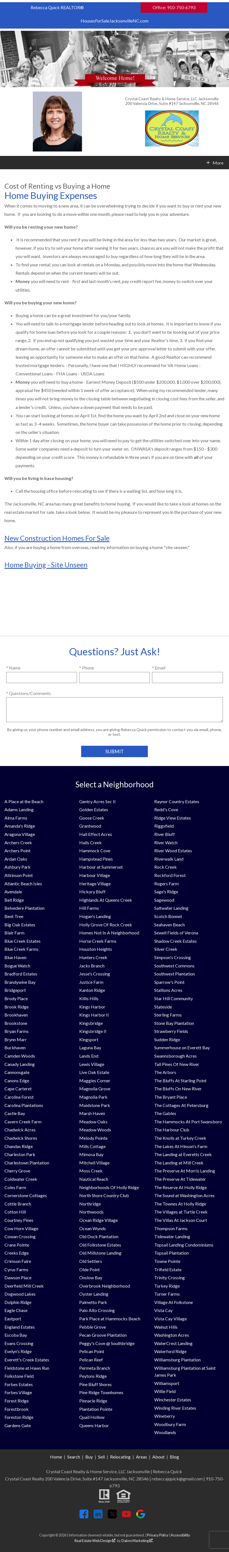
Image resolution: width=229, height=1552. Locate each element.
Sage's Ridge (166, 891)
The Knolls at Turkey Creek (180, 1138)
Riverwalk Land (168, 858)
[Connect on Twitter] (112, 1516)
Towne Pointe (167, 1261)
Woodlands (165, 1432)
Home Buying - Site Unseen (46, 564)
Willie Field (165, 1391)
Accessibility (180, 1535)
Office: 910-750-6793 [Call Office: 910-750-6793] (174, 7)
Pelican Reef (91, 1359)
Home (56, 1456)
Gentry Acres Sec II (97, 801)
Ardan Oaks (15, 858)
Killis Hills (88, 998)
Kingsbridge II (92, 1031)
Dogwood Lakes (20, 1293)
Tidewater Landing (172, 1236)
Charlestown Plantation (26, 1162)
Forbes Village (18, 1392)
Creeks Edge (16, 1252)
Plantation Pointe (95, 1409)
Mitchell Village (94, 1162)
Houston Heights (95, 949)
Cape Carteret (18, 1088)
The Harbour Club (171, 1129)
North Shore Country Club (104, 1195)
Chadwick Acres (20, 1129)
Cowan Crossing (20, 1236)
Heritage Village (95, 883)
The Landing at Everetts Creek (183, 1154)
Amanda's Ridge (19, 825)
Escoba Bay (15, 1335)
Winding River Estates (175, 1408)
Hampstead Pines (96, 858)
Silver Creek (165, 949)
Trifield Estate (167, 1269)
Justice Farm (91, 982)
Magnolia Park (93, 1096)
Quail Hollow (91, 1417)
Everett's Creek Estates (26, 1359)
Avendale (13, 891)
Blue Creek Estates (22, 941)
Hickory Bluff (92, 891)
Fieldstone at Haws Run (26, 1368)
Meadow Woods (95, 1129)
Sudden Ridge (167, 1039)
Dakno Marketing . (137, 1540)
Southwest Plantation (174, 973)
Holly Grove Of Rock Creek (105, 924)
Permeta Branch (94, 1368)
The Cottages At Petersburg (181, 1105)
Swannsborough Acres (175, 1055)
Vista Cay (163, 1310)
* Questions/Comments (28, 693)
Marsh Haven (92, 1113)
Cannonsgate (16, 1072)
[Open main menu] (6, 162)
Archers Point (17, 850)
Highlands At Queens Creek (105, 900)
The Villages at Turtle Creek (181, 1211)
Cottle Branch (17, 1203)
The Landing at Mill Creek (178, 1162)
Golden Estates (93, 809)
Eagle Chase (16, 1310)
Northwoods (91, 1211)
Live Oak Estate (94, 1072)
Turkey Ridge (167, 1285)
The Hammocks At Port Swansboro (188, 1121)
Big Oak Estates (19, 924)
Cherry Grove (17, 1170)
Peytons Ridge (93, 1376)
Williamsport (166, 1383)
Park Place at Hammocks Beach (109, 1318)
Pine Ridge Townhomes (101, 1392)
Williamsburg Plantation (177, 1359)
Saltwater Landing (171, 908)
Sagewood (164, 900)
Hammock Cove (94, 850)
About (158, 1456)
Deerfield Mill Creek (24, 1285)
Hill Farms (89, 908)
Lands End (88, 1055)
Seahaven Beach (169, 924)
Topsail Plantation (171, 1252)
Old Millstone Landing (100, 1252)
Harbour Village (94, 875)
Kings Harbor (92, 1006)
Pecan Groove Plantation (103, 1335)
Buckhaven (15, 1047)
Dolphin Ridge (17, 1302)
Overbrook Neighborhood (104, 1285)
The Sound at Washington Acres (184, 1195)
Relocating (120, 1456)
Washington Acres (171, 1335)
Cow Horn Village (21, 1228)
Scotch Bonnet (168, 916)
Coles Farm (15, 1187)
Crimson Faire (17, 1261)
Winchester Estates (172, 1399)
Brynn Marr (15, 1039)
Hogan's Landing (95, 916)
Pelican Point (91, 1351)
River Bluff (164, 834)
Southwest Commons (174, 965)
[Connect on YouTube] (126, 1516)
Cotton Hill (15, 1211)
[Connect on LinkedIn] (98, 1516)
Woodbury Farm (170, 1424)
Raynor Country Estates (176, 801)
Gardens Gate (17, 1425)
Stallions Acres (168, 990)
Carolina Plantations (23, 1105)
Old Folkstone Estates (100, 1244)
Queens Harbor (94, 1425)
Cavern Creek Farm (22, 1121)
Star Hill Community (173, 998)
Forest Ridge (16, 1400)
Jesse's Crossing (94, 973)
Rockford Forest (170, 875)
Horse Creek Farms (97, 941)
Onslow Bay (90, 1277)
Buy (89, 1456)
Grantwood (90, 825)
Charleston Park (19, 1154)
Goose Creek (91, 817)
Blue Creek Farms (21, 949)
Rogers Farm (166, 883)
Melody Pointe (93, 1138)
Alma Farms (15, 817)
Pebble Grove (92, 1326)
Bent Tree (13, 916)
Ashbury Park (17, 866)
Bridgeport (15, 990)
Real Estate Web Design (94, 1540)
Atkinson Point (18, 875)
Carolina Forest (19, 1096)
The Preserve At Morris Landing (184, 1170)
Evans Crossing (18, 1343)
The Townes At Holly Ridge (180, 1203)
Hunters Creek (93, 957)
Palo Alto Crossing (97, 1310)
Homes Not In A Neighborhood (109, 932)
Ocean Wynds (92, 1228)
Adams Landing (19, 809)
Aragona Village (19, 834)
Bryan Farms (16, 1031)
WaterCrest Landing (173, 1343)
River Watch (166, 842)
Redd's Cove (166, 809)
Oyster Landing (93, 1293)
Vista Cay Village (170, 1318)
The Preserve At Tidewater (180, 1179)
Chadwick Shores (20, 1138)
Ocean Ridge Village (98, 1220)
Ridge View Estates (172, 817)
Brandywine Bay (20, 982)
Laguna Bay (90, 1047)
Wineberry (164, 1416)
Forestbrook (16, 1409)
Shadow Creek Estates (175, 941)
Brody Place (16, 998)
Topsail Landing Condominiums (183, 1244)
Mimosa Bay (91, 1154)
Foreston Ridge (18, 1417)
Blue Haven (15, 957)
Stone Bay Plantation (174, 1023)
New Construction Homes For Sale (56, 538)
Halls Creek (90, 842)
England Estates (19, 1326)
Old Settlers (90, 1261)
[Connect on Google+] (140, 1516)
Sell (101, 1456)
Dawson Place (17, 1277)
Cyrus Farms (16, 1269)
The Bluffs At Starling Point (180, 1080)
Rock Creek (165, 866)
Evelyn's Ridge (18, 1351)
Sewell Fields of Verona (176, 932)
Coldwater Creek (20, 1179)
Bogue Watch (17, 965)
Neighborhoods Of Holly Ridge (109, 1187)
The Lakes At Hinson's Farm (180, 1146)
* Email (158, 667)
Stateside (163, 1006)
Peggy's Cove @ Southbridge (107, 1343)
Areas (141, 1456)
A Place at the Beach (23, 801)
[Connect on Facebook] (83, 1516)
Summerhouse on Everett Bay (182, 1047)
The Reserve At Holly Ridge (180, 1187)
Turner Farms (167, 1293)
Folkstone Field (19, 1376)
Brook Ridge (16, 1006)
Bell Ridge (14, 900)
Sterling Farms (168, 1014)
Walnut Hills (166, 1326)
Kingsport (88, 1039)
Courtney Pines (18, 1220)
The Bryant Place (170, 1096)
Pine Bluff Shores (95, 1384)
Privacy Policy (157, 1535)
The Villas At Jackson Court (180, 1220)
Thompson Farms (171, 1228)
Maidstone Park (94, 1105)
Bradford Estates (20, 973)
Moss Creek (91, 1170)
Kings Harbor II (94, 1014)
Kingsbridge (91, 1023)
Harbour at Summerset (101, 866)
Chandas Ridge (18, 1146)
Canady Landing (19, 1064)
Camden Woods (19, 1055)
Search (73, 1456)
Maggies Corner (94, 1080)
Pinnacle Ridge (93, 1400)
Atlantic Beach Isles (23, 883)
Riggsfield (164, 825)
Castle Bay (14, 1113)
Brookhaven (16, 1014)
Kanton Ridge (92, 990)
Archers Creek (18, 842)
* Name (13, 667)
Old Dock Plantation (98, 1236)
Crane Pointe (16, 1244)
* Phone (86, 667)
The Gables (165, 1113)
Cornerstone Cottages (25, 1195)
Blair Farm (14, 932)
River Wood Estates (173, 850)
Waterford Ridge (170, 1351)
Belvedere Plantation (24, 908)
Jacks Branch (91, 965)
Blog (174, 1456)
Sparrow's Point (169, 982)
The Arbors (165, 1072)
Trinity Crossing (169, 1277)
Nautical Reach (93, 1179)
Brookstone (15, 1023)
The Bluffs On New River (178, 1088)
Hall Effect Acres (95, 834)
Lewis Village (91, 1064)
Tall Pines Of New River (176, 1064)
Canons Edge (16, 1080)
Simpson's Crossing (172, 957)
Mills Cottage (92, 1146)
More (217, 163)
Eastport (12, 1318)
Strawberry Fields (171, 1031)
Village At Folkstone (173, 1302)
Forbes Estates (18, 1384)
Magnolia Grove (94, 1088)
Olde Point (89, 1269)
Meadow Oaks (93, 1121)
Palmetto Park (93, 1302)
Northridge (90, 1203)
